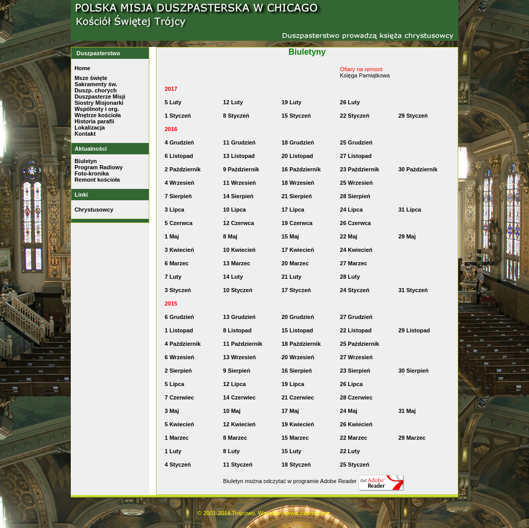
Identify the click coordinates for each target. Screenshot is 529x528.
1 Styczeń (178, 116)
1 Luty (173, 451)
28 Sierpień (355, 196)
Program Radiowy (98, 167)
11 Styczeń (238, 464)
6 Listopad (179, 156)
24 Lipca (351, 209)
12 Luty (233, 102)
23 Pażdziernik (359, 169)
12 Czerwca (238, 223)
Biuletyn (85, 161)
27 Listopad (355, 156)
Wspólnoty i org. (96, 109)
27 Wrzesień (356, 357)
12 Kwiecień (239, 424)
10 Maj (232, 411)
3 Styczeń (178, 290)
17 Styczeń (296, 290)
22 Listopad (355, 330)
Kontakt (85, 134)
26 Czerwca (355, 223)
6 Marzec (177, 263)
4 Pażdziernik (183, 344)
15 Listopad (297, 330)
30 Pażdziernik (418, 169)
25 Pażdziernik (359, 344)
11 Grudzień (239, 142)
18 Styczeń (296, 464)
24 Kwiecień (356, 250)
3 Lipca (174, 209)
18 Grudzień (298, 142)
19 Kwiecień (298, 424)
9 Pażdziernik (241, 169)
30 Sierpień (413, 370)
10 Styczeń (238, 290)
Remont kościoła (97, 180)
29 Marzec (412, 438)
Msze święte (90, 78)
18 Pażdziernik (301, 344)
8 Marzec (235, 438)
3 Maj (172, 411)
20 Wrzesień (298, 357)
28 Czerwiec (356, 397)
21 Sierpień (297, 196)
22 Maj (348, 236)
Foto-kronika (91, 173)
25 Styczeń (354, 464)
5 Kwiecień (179, 424)
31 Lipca (409, 209)
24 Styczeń (354, 290)
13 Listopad (239, 156)
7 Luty (173, 277)
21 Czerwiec (298, 397)
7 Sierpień (178, 196)
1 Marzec (177, 438)
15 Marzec (295, 438)
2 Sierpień (178, 370)
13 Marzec (237, 263)
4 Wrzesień (179, 183)
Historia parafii (94, 121)
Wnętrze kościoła (97, 115)
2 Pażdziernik (183, 169)
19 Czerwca (297, 223)
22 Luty (350, 451)
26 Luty (350, 102)
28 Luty (350, 277)
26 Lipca (351, 384)
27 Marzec (353, 263)
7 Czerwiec (179, 397)
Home (82, 68)
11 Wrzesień (239, 183)
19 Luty (292, 102)
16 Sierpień (297, 370)
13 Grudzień (239, 317)
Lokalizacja (89, 127)
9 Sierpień (237, 370)
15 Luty (292, 451)
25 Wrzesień (356, 183)
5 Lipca (174, 384)
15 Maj (290, 236)
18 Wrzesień (298, 183)
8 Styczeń (236, 116)
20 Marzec (295, 263)
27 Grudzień (356, 317)
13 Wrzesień (239, 357)
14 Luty (233, 277)
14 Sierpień (238, 196)
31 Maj (407, 411)
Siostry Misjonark (98, 103)
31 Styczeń (413, 290)
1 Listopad (179, 330)
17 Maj (290, 411)
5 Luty (173, 102)
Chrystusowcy (93, 209)
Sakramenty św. (95, 84)
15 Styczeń (296, 116)
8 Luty (231, 451)
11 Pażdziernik (242, 344)
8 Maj (230, 236)
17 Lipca (293, 209)
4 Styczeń (178, 464)
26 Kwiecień (356, 424)
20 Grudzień (298, 317)
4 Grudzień (179, 142)
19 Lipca (293, 384)
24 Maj (348, 411)
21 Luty (292, 277)
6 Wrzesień (179, 357)
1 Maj (172, 236)
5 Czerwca (179, 223)
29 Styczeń (413, 116)
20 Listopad (297, 156)
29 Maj (407, 236)
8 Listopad (237, 330)
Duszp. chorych (95, 90)
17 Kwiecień (298, 250)
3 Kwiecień (179, 250)
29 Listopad (414, 330)
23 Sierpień (355, 370)
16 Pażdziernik (301, 169)
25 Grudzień (356, 142)
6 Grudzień (179, 317)
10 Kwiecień (239, 250)
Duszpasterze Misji (99, 96)
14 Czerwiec (239, 397)
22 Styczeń (354, 116)
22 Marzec (353, 438)
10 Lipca (234, 209)
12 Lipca (234, 384)
